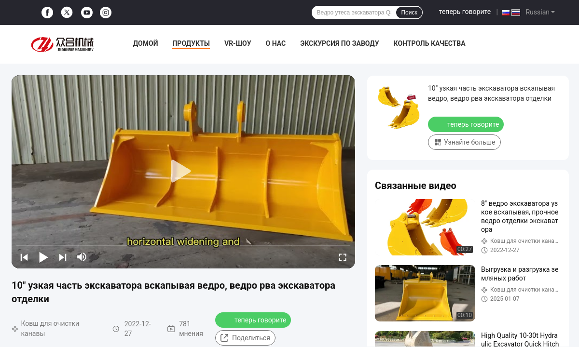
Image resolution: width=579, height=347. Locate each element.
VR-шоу (237, 43)
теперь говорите (465, 11)
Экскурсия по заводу (339, 43)
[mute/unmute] (82, 257)
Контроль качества (430, 43)
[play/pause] (43, 257)
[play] (183, 172)
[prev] (24, 257)
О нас (276, 43)
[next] (62, 257)
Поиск (409, 12)
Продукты (191, 43)
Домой (145, 43)
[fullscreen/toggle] (342, 257)
